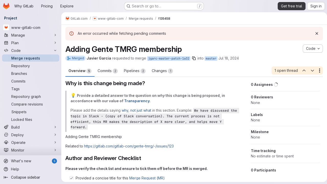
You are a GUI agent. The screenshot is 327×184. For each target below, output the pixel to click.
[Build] (30, 127)
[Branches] (30, 73)
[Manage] (30, 35)
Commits (108, 71)
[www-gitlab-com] (30, 27)
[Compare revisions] (30, 104)
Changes (162, 71)
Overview (79, 71)
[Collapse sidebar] (30, 177)
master (211, 58)
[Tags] (30, 88)
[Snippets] (30, 111)
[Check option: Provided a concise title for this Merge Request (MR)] (71, 178)
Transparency (136, 101)
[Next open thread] (310, 70)
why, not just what (136, 110)
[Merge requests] (30, 58)
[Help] (30, 169)
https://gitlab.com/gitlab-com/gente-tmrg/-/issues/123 (129, 146)
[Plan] (30, 42)
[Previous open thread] (302, 70)
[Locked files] (30, 119)
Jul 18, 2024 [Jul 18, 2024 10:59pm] (228, 58)
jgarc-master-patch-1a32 (168, 58)
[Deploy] (30, 134)
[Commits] (30, 81)
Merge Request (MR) (147, 178)
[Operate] (30, 142)
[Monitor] (30, 150)
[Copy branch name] (194, 58)
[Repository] (30, 65)
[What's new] (30, 161)
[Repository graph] (30, 96)
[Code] (30, 50)
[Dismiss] (315, 33)
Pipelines (135, 71)
